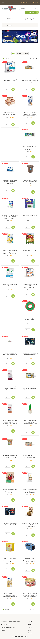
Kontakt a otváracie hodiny (8, 627)
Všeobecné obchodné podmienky (10, 621)
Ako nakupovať (5, 624)
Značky (30, 621)
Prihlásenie (24, 2)
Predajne (31, 633)
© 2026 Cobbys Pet (17, 636)
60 (6, 58)
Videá (30, 627)
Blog (29, 630)
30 (3, 58)
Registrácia (34, 2)
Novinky (19, 53)
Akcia (13, 53)
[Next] (36, 58)
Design (26, 636)
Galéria (30, 624)
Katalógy (3, 630)
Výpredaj (25, 53)
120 (8, 58)
